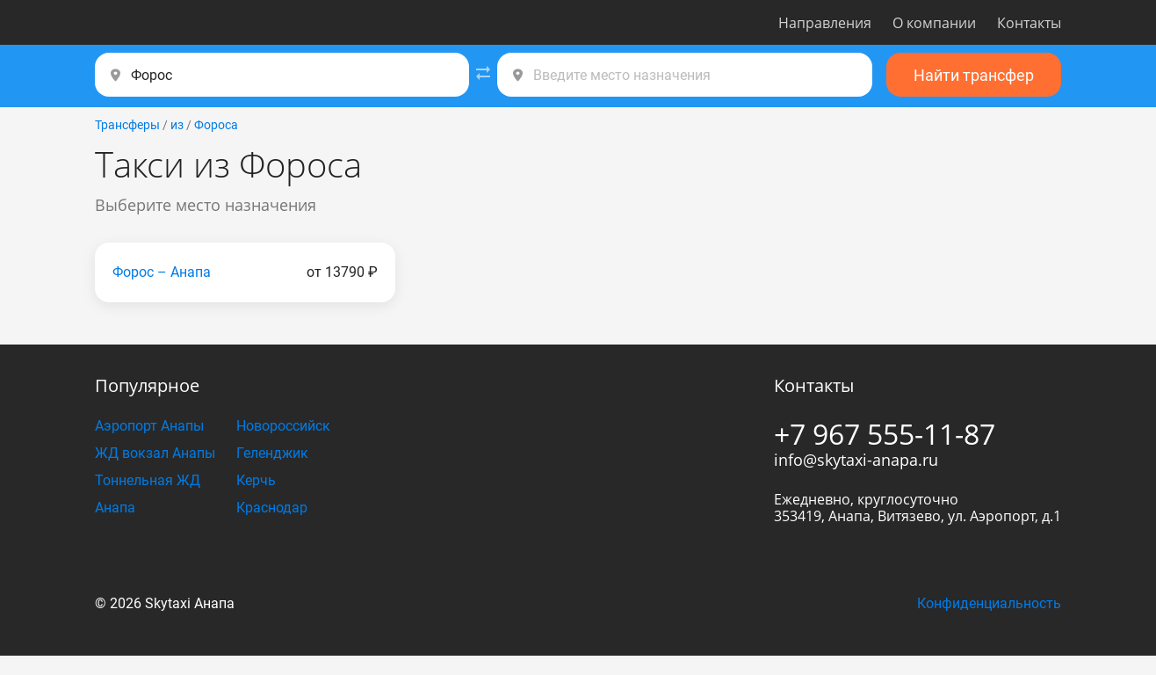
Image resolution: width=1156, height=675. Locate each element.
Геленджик (272, 453)
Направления (824, 23)
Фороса (216, 125)
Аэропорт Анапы (149, 425)
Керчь (256, 480)
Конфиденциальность (989, 603)
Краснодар (271, 507)
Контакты (1029, 23)
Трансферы (127, 125)
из (177, 125)
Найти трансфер (974, 75)
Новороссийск (283, 425)
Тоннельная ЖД (147, 480)
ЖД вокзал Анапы (155, 453)
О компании (934, 23)
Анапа (115, 507)
